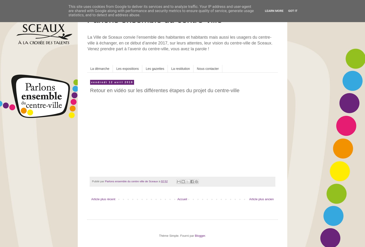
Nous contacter (208, 69)
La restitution (180, 69)
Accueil (182, 199)
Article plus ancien (261, 199)
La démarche (99, 69)
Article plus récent (103, 199)
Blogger (200, 235)
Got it (292, 11)
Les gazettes (155, 69)
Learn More (274, 11)
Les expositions (127, 69)
